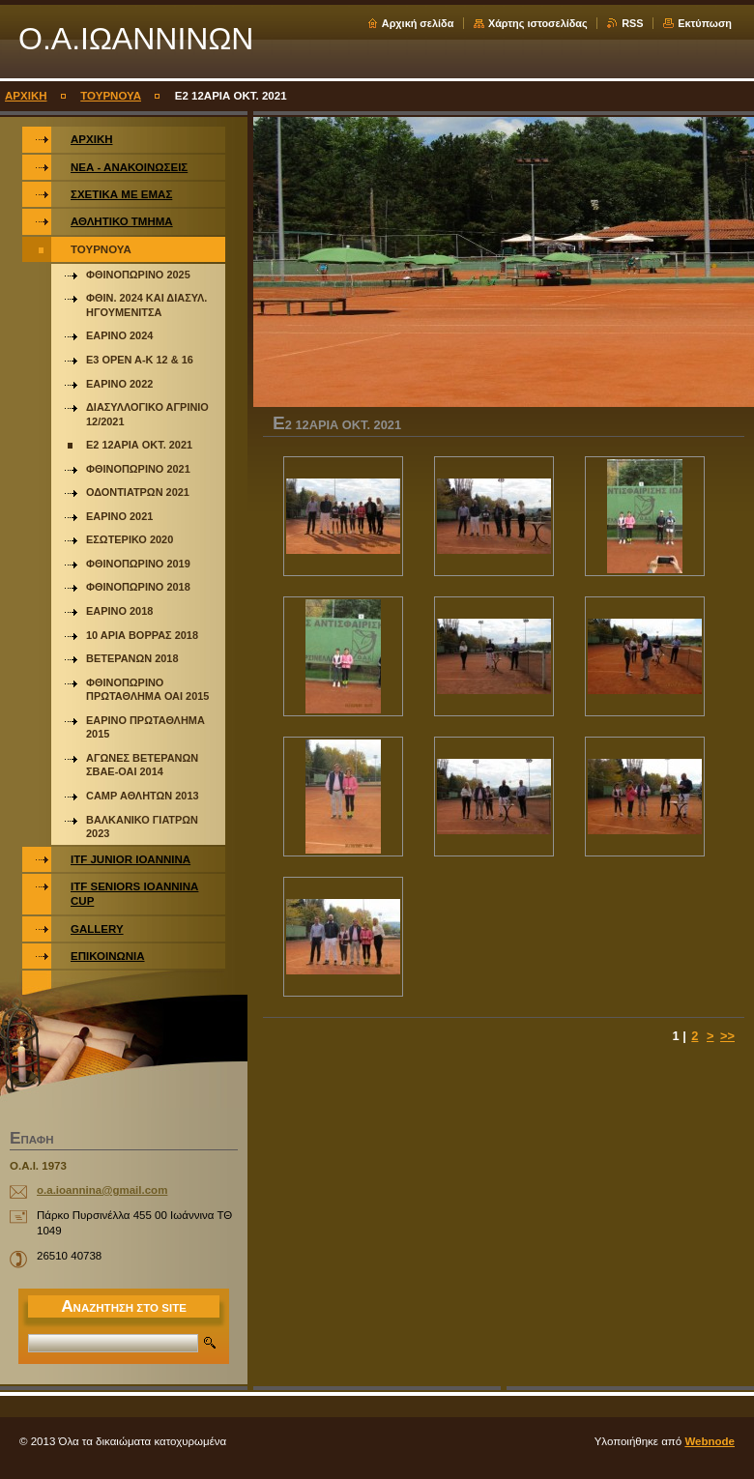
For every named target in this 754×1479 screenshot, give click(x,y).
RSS (632, 23)
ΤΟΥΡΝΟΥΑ (110, 96)
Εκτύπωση (705, 23)
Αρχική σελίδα (418, 23)
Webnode (709, 1441)
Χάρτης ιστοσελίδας (538, 23)
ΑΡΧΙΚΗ (26, 96)
